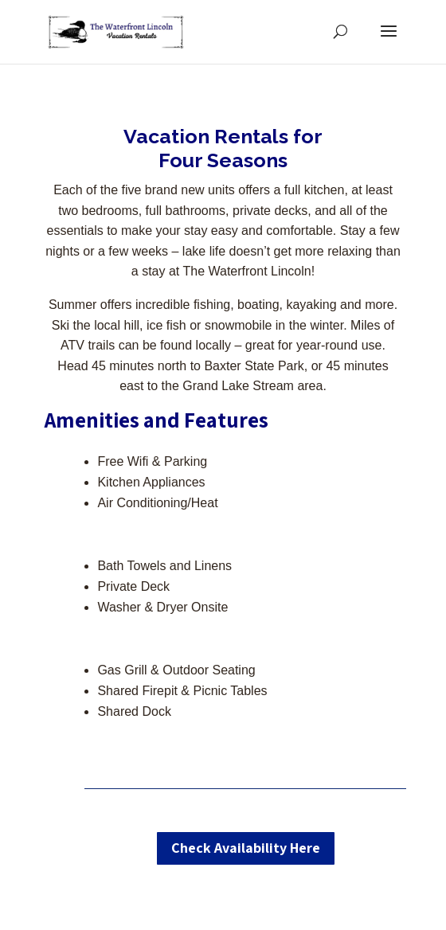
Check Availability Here (245, 847)
